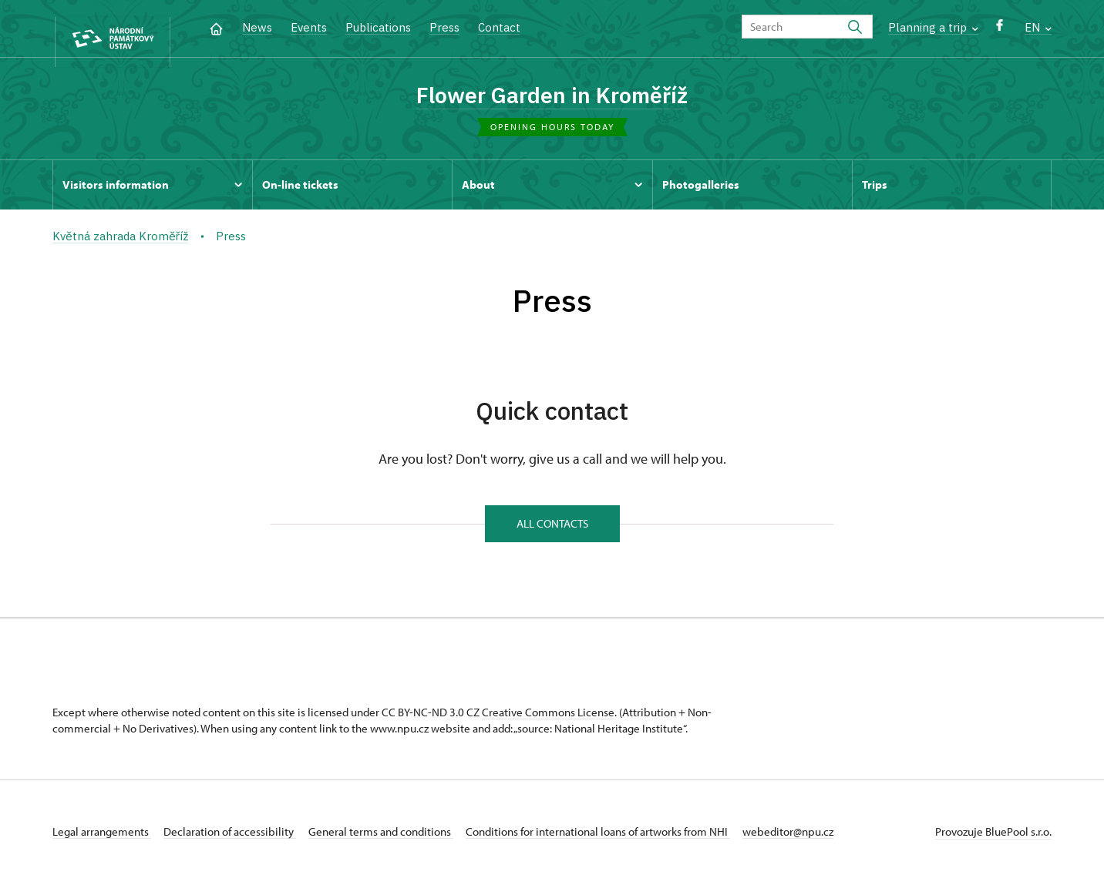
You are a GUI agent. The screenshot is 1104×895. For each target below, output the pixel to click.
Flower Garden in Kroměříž (552, 95)
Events (309, 27)
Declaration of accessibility (242, 843)
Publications (378, 27)
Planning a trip (933, 27)
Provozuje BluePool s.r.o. (993, 843)
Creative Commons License (548, 724)
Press (444, 27)
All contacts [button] (552, 532)
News (257, 27)
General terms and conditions (405, 843)
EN (1038, 27)
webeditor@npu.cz (837, 843)
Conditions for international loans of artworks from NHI (635, 843)
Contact (499, 27)
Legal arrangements (101, 843)
